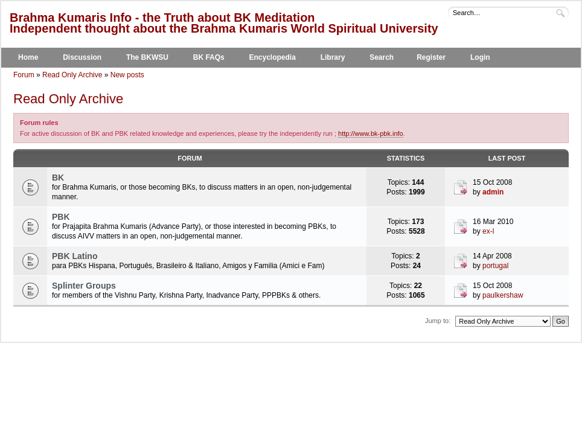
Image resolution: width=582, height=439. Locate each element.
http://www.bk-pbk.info (370, 133)
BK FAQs (209, 57)
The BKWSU (147, 57)
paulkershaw (502, 295)
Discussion (82, 57)
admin (493, 192)
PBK (61, 217)
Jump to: (437, 320)
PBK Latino (74, 256)
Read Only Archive (72, 75)
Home (28, 57)
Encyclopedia (272, 57)
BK (58, 177)
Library (333, 57)
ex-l (488, 231)
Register (431, 57)
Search (381, 57)
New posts (127, 75)
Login (480, 57)
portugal (495, 265)
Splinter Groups (84, 285)
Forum (23, 75)
